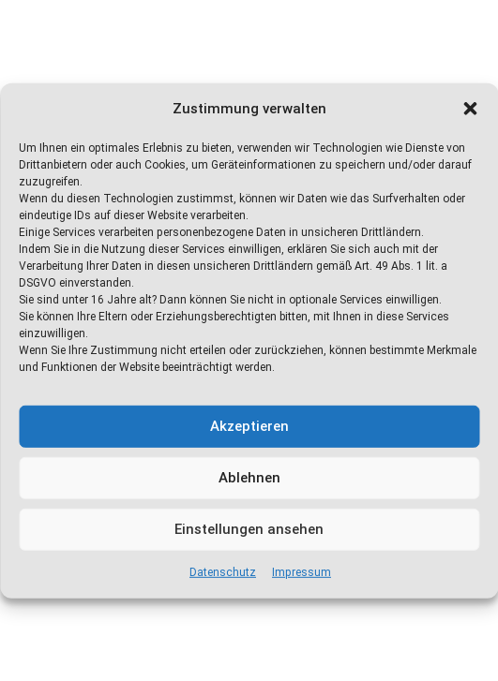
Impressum (301, 572)
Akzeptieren (249, 426)
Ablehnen (249, 477)
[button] (469, 108)
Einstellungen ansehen (249, 529)
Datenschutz (222, 572)
